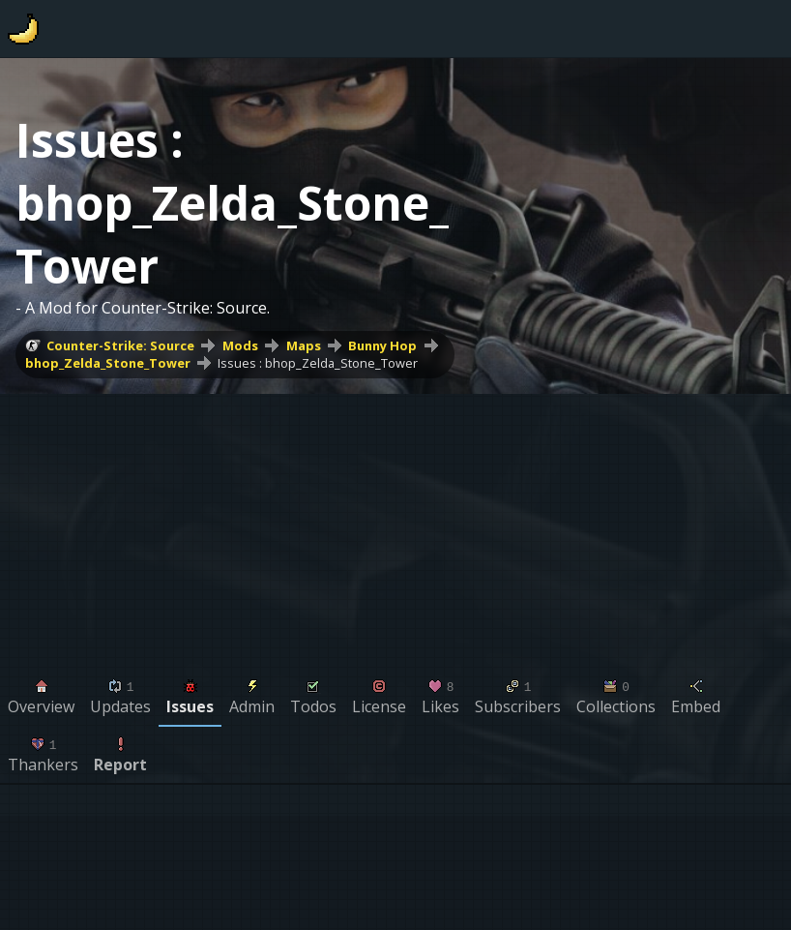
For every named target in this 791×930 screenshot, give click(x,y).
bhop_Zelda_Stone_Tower (107, 363)
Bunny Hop (382, 345)
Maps (303, 345)
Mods (240, 345)
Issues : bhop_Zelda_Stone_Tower (318, 363)
